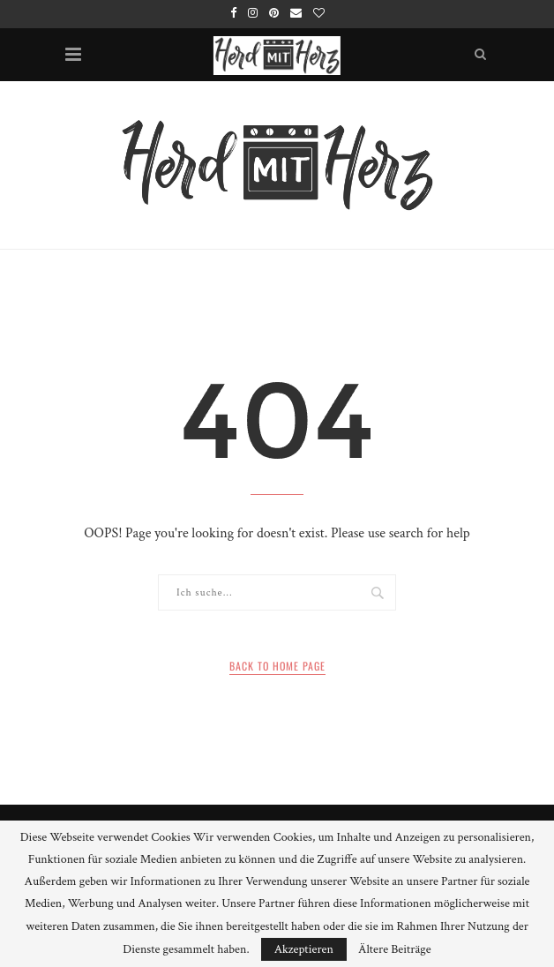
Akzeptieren (303, 949)
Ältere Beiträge (394, 949)
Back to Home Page (277, 665)
